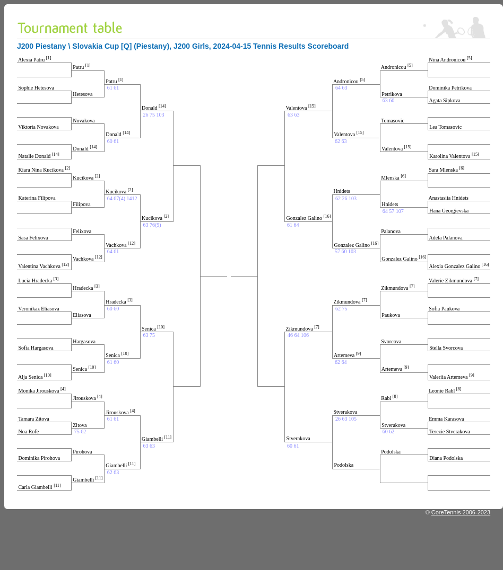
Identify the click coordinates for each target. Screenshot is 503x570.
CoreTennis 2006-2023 (460, 512)
